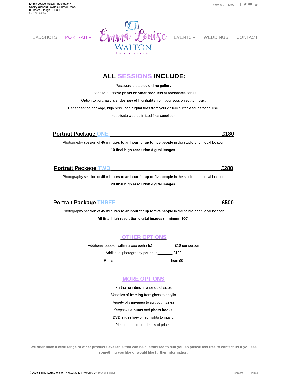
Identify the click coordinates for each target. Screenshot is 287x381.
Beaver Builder (106, 372)
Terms (254, 373)
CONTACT (247, 37)
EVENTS (183, 37)
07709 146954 (37, 13)
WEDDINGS (216, 37)
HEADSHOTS (43, 37)
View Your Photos (223, 4)
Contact (238, 373)
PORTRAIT (76, 37)
